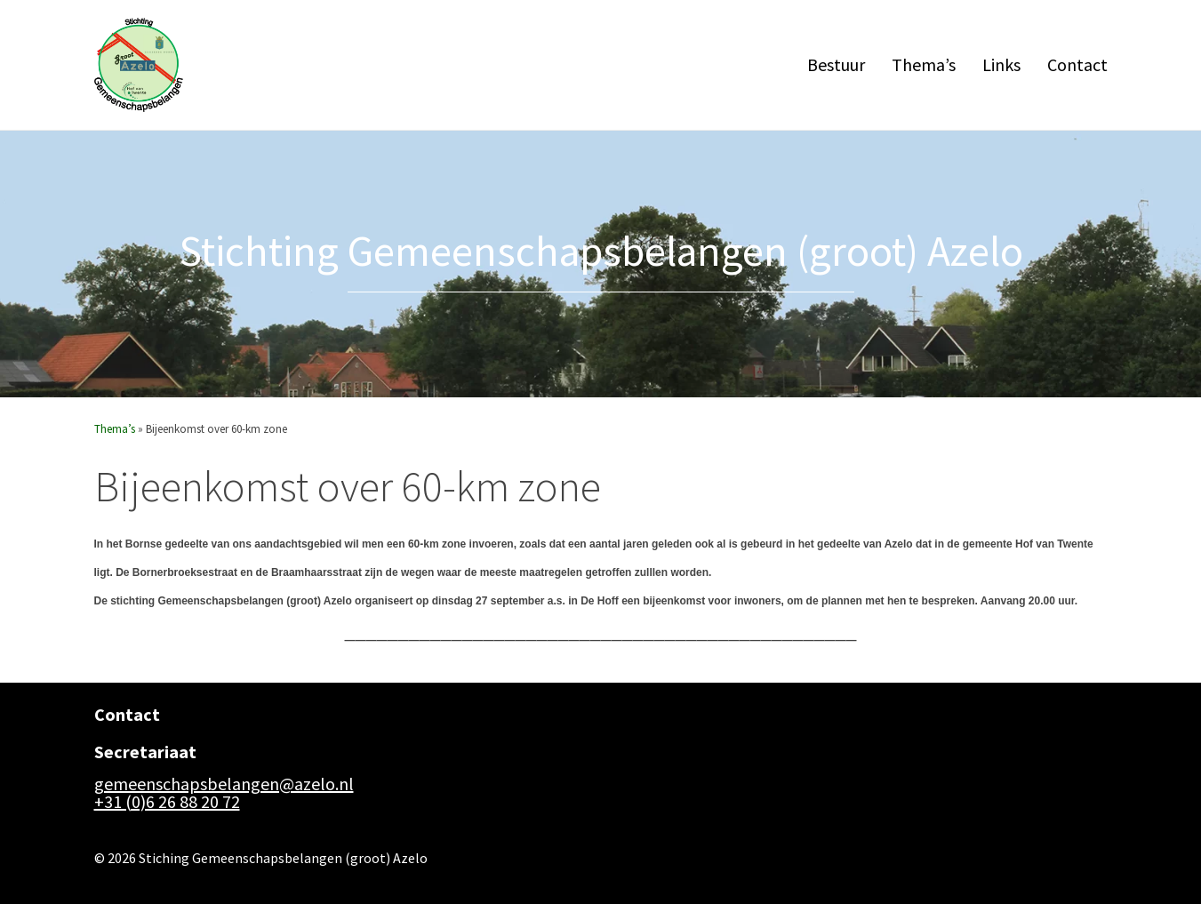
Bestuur (836, 64)
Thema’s (924, 64)
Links (1001, 64)
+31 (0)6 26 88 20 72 (167, 801)
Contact (1077, 64)
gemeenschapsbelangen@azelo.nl (224, 783)
